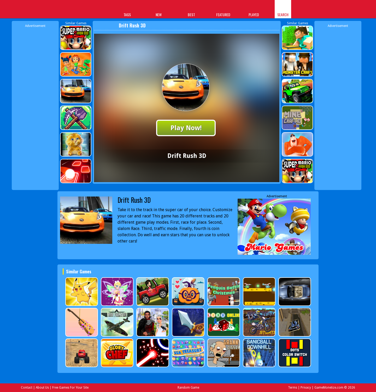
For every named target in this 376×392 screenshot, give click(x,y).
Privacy (306, 387)
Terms (292, 387)
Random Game (188, 387)
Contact (26, 387)
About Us (42, 387)
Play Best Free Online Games (78, 10)
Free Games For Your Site (70, 387)
